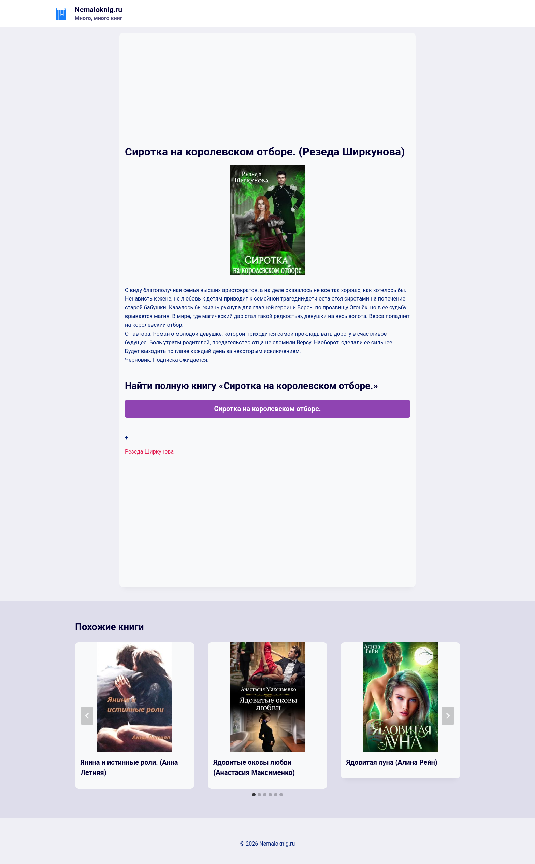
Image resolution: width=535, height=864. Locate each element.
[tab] (254, 794)
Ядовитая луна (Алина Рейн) (391, 762)
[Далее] (448, 716)
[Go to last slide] (87, 716)
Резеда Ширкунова (149, 451)
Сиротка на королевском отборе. (267, 409)
